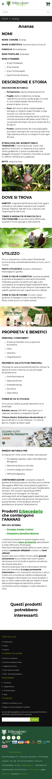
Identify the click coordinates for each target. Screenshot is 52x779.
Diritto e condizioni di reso (12, 662)
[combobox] (26, 12)
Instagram (19, 707)
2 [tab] (24, 323)
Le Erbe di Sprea (9, 690)
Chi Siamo (7, 683)
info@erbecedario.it (27, 765)
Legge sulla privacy (10, 666)
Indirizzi (6, 650)
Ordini (5, 646)
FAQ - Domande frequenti (12, 674)
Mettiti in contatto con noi (12, 703)
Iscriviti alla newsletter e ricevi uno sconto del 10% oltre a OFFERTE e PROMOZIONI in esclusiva (24, 713)
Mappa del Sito (9, 686)
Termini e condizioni (10, 658)
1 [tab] (19, 323)
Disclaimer (5, 774)
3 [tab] (28, 323)
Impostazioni (8, 642)
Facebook (26, 707)
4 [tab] (32, 323)
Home (5, 18)
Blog (5, 694)
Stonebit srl (24, 774)
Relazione (17, 752)
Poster (11, 752)
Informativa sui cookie (11, 670)
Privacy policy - (35, 769)
